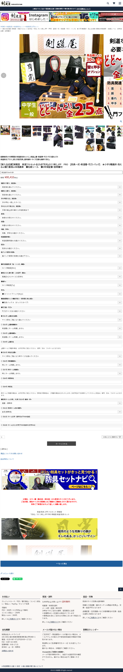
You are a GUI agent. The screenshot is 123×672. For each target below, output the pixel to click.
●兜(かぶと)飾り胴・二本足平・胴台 (13, 273)
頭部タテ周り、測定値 (9, 183)
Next (119, 75)
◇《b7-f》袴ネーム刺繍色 (10, 370)
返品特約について (7, 459)
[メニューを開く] (120, 3)
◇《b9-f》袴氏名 (6, 387)
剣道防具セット (19, 26)
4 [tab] (63, 22)
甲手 (3, 290)
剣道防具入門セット (32, 26)
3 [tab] (61, 22)
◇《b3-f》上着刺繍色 (9, 333)
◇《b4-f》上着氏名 (7, 342)
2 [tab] (60, 22)
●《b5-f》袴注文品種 (9, 352)
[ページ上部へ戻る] (120, 589)
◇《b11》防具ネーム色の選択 (11, 408)
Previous (3, 75)
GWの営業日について (83, 9)
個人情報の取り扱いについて (33, 666)
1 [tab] (58, 22)
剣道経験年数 (6, 237)
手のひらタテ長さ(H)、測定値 (11, 206)
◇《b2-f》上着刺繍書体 (9, 324)
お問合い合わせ (7, 650)
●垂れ (4, 281)
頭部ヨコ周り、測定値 (9, 191)
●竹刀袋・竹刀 (6, 307)
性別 (3, 244)
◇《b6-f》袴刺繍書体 (9, 361)
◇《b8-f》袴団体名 (7, 378)
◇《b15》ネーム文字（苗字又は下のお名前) (15, 417)
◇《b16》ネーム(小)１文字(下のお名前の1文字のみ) (18, 425)
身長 (3, 214)
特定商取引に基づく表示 (11, 666)
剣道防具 (9, 26)
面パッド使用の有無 (8, 252)
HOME (3, 26)
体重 (3, 221)
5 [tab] (65, 22)
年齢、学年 (5, 229)
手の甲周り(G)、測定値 (9, 198)
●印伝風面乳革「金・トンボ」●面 (13, 264)
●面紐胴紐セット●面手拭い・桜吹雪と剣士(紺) (17, 299)
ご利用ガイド (13, 619)
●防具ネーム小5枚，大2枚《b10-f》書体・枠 (16, 399)
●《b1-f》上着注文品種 (9, 316)
